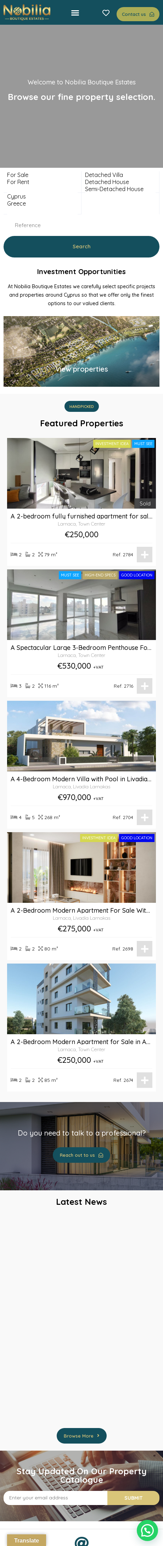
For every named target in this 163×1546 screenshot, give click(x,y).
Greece (42, 203)
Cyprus (42, 196)
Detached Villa (120, 174)
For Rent (42, 181)
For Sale (42, 174)
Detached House (120, 181)
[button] (75, 12)
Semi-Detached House (120, 188)
